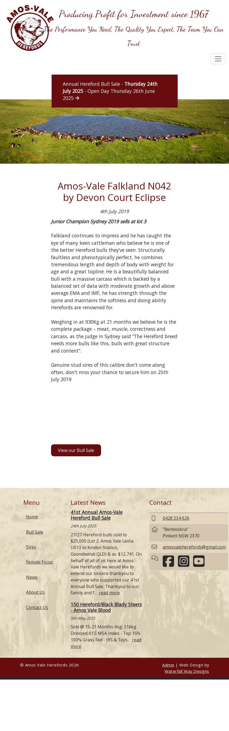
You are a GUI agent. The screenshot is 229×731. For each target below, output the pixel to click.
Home (32, 517)
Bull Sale (34, 532)
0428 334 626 (176, 518)
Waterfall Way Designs (187, 671)
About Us (35, 592)
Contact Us (37, 607)
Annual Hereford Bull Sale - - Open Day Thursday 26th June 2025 (110, 91)
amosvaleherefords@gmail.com (194, 547)
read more (109, 593)
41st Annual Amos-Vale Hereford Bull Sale (97, 515)
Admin (168, 665)
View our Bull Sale (76, 450)
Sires (31, 547)
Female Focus (39, 562)
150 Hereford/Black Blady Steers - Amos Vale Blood (106, 607)
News (31, 577)
